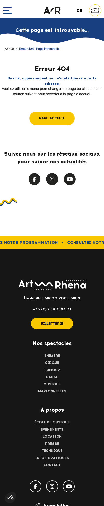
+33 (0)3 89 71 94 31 (52, 309)
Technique (52, 451)
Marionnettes (52, 391)
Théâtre (52, 356)
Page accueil (52, 118)
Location (52, 436)
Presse (52, 444)
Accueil (10, 49)
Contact (52, 465)
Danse (52, 377)
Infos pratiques (52, 458)
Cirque (52, 363)
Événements (52, 429)
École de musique (52, 422)
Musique (52, 384)
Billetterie (52, 323)
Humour (52, 370)
